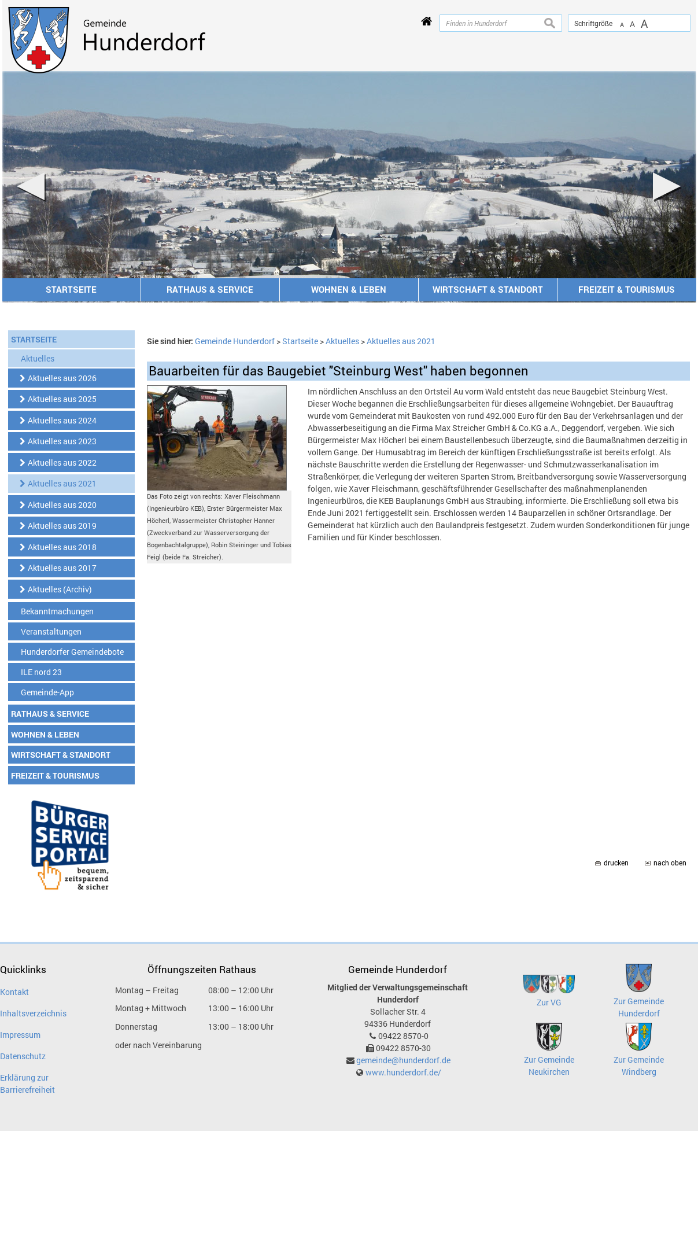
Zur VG (549, 1002)
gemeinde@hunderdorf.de (403, 1060)
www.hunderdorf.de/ (403, 1072)
